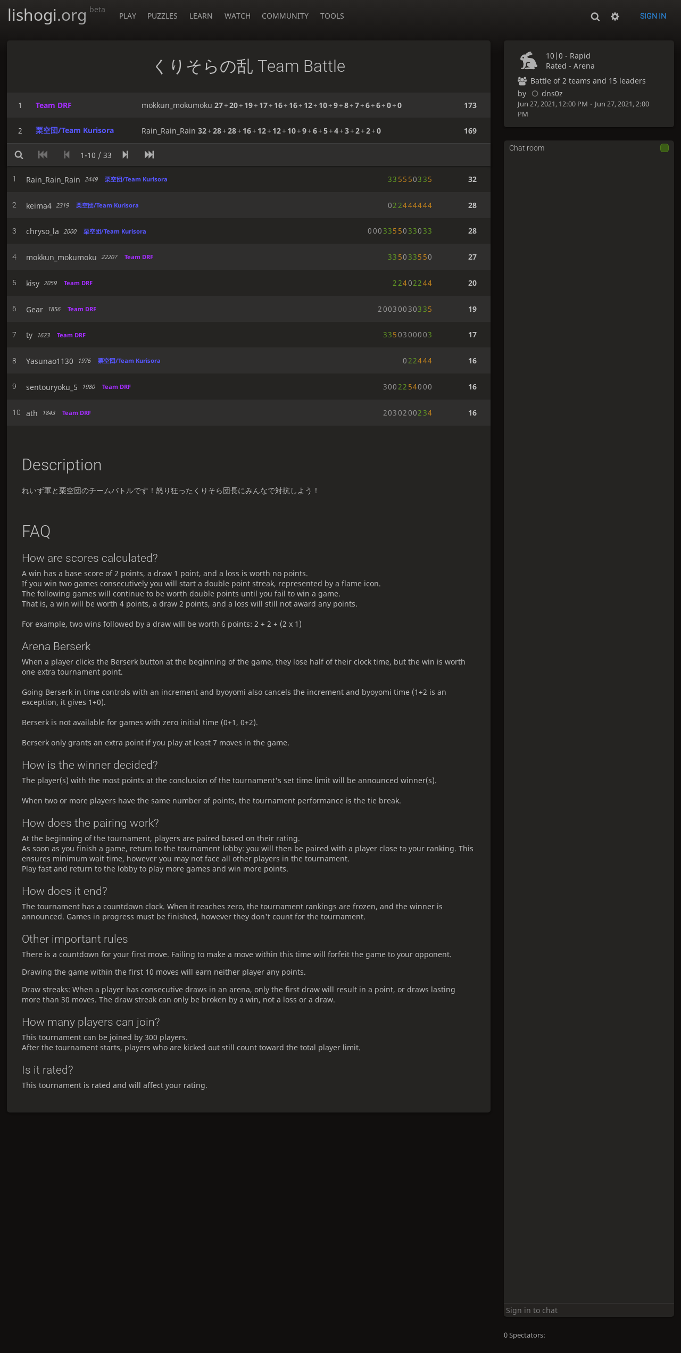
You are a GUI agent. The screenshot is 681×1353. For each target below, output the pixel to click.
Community (285, 16)
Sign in (653, 16)
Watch (238, 16)
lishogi (56, 15)
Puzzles (162, 16)
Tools (332, 16)
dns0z (545, 93)
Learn (201, 16)
